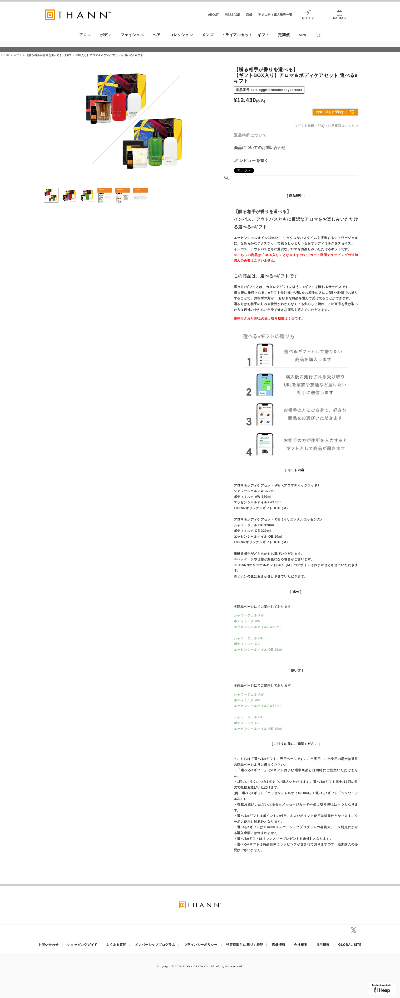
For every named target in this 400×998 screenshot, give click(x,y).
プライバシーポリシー (201, 945)
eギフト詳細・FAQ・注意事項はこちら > (326, 126)
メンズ (207, 35)
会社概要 (300, 945)
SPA (303, 35)
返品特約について (250, 135)
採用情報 (323, 945)
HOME (5, 55)
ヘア (157, 35)
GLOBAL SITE (350, 945)
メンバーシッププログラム (155, 945)
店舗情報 (278, 945)
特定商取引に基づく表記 (244, 945)
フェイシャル (132, 35)
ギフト (263, 35)
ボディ (106, 35)
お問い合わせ (48, 945)
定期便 (284, 35)
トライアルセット (237, 35)
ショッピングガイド (82, 945)
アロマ (85, 35)
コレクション (181, 35)
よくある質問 (116, 945)
